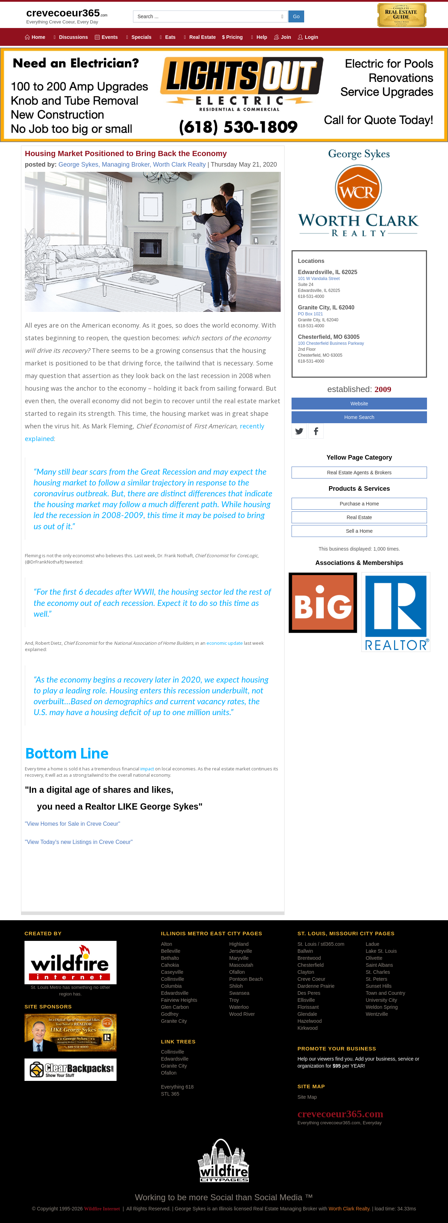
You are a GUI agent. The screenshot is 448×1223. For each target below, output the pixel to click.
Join (282, 37)
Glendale (307, 1014)
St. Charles (378, 972)
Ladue (372, 944)
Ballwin (305, 951)
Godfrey (169, 1014)
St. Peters (376, 979)
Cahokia (170, 965)
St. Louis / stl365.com (321, 944)
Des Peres (309, 993)
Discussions (69, 37)
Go (296, 16)
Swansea (239, 993)
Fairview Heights (179, 1000)
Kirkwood (308, 1028)
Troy (234, 1000)
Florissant (308, 1007)
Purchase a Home (359, 503)
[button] (210, 16)
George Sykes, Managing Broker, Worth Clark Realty (132, 164)
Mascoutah (241, 965)
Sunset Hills (379, 986)
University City (381, 1000)
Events (106, 37)
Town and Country (385, 993)
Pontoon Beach (246, 979)
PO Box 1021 (310, 314)
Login (308, 37)
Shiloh (236, 986)
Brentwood (309, 958)
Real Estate (199, 37)
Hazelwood (310, 1021)
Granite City (174, 1021)
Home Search (359, 417)
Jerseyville (240, 951)
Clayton (306, 972)
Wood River (242, 1014)
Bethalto (170, 958)
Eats (167, 37)
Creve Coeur (311, 979)
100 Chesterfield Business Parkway (331, 343)
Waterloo (239, 1007)
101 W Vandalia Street (319, 278)
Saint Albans (379, 965)
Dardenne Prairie (316, 986)
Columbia (171, 986)
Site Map (307, 1097)
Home (34, 37)
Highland (238, 944)
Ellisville (306, 1000)
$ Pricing (232, 37)
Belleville (170, 951)
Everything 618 (177, 1087)
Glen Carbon (175, 1007)
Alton (166, 944)
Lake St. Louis (381, 951)
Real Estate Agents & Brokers (359, 472)
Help (258, 37)
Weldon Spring (382, 1007)
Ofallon (237, 972)
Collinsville (172, 979)
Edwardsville (175, 993)
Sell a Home (359, 531)
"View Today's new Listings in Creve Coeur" (79, 842)
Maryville (238, 958)
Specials (137, 37)
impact (147, 769)
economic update (224, 643)
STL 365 (170, 1094)
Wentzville (377, 1014)
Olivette (374, 958)
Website (359, 403)
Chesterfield (311, 965)
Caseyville (172, 972)
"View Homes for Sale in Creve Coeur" (72, 824)
